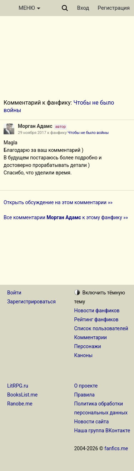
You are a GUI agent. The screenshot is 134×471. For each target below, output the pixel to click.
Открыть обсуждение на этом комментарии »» (58, 202)
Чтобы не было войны (88, 132)
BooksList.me (22, 395)
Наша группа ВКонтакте (102, 430)
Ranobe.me (20, 404)
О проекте (86, 386)
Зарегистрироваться (31, 301)
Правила (84, 395)
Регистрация (114, 8)
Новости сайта (91, 421)
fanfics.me (116, 448)
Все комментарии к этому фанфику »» (66, 217)
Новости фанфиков (97, 310)
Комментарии (90, 337)
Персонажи (87, 346)
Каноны (83, 355)
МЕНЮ (29, 8)
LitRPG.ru (17, 386)
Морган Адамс (35, 126)
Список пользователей (101, 328)
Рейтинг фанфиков (96, 319)
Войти (14, 292)
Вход (83, 8)
